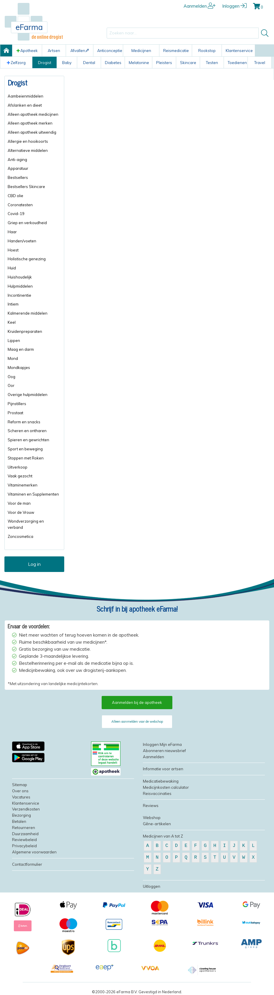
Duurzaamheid (25, 833)
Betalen (19, 821)
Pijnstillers (17, 403)
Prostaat (15, 412)
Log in (34, 564)
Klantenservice (239, 50)
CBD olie (15, 195)
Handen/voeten (22, 241)
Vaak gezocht (20, 476)
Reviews (151, 805)
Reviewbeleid (24, 839)
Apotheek (27, 50)
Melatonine (139, 62)
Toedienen (237, 62)
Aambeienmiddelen (25, 96)
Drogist (44, 62)
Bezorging (21, 815)
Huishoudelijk (20, 277)
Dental (89, 62)
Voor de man (19, 503)
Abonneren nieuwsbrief (164, 750)
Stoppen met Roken (26, 458)
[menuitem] (34, 96)
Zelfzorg (16, 62)
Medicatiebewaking (161, 781)
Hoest (13, 250)
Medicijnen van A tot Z (163, 836)
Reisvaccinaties (157, 793)
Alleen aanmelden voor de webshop (137, 721)
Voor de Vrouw (21, 512)
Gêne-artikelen (157, 823)
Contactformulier (27, 864)
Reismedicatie (176, 50)
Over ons (20, 790)
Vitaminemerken (22, 485)
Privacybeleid (24, 845)
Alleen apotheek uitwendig (32, 132)
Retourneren (23, 827)
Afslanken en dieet (25, 105)
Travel (259, 62)
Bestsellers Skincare (26, 186)
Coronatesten (20, 204)
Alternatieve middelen (28, 150)
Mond (13, 358)
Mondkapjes (19, 367)
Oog (11, 376)
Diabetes (113, 62)
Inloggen (234, 6)
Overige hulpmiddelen (27, 394)
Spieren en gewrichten (28, 439)
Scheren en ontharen (27, 430)
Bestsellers (18, 177)
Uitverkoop (17, 467)
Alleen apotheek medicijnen (33, 114)
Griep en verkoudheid (27, 222)
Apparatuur (18, 168)
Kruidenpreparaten (25, 331)
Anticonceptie (109, 50)
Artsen (54, 50)
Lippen (14, 340)
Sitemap (19, 784)
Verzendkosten (26, 809)
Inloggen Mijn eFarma (162, 744)
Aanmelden (200, 6)
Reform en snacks (24, 422)
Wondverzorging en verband (26, 524)
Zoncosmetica (20, 536)
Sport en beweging (25, 449)
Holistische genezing (27, 258)
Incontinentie (19, 295)
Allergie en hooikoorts (28, 141)
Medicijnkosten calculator (166, 787)
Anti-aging (17, 159)
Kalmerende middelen (27, 313)
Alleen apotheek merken (30, 123)
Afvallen (79, 50)
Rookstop (207, 50)
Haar (12, 231)
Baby (67, 62)
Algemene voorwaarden (34, 852)
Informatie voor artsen (163, 768)
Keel (12, 322)
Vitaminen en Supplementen (33, 494)
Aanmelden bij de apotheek (137, 702)
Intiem (13, 304)
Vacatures (21, 797)
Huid (12, 268)
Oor (11, 385)
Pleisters (164, 62)
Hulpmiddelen (20, 286)
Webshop (152, 817)
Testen (212, 62)
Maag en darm (21, 349)
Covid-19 (16, 213)
